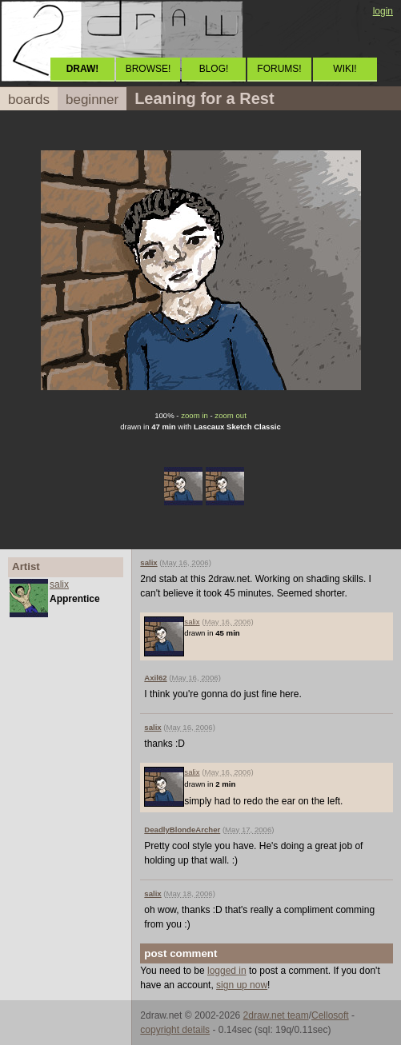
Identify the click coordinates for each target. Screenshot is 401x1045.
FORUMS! (279, 68)
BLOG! (214, 68)
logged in (227, 970)
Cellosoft (330, 1015)
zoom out (230, 415)
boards (29, 99)
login (383, 11)
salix (59, 584)
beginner (92, 99)
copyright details (175, 1029)
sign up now (241, 985)
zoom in (194, 415)
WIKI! (344, 68)
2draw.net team (276, 1015)
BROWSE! (148, 68)
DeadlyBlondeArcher (182, 829)
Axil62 (155, 677)
